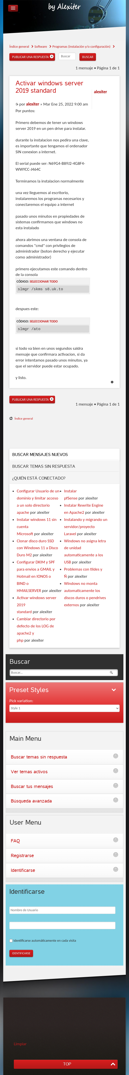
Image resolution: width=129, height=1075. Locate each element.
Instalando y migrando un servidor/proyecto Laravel (85, 526)
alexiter (32, 104)
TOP (67, 1064)
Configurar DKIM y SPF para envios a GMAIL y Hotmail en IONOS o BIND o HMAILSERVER (36, 576)
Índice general (24, 418)
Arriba (112, 382)
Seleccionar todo (44, 281)
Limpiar (20, 1043)
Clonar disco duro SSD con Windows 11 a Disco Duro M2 (37, 548)
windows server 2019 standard (49, 87)
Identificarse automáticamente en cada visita (45, 941)
